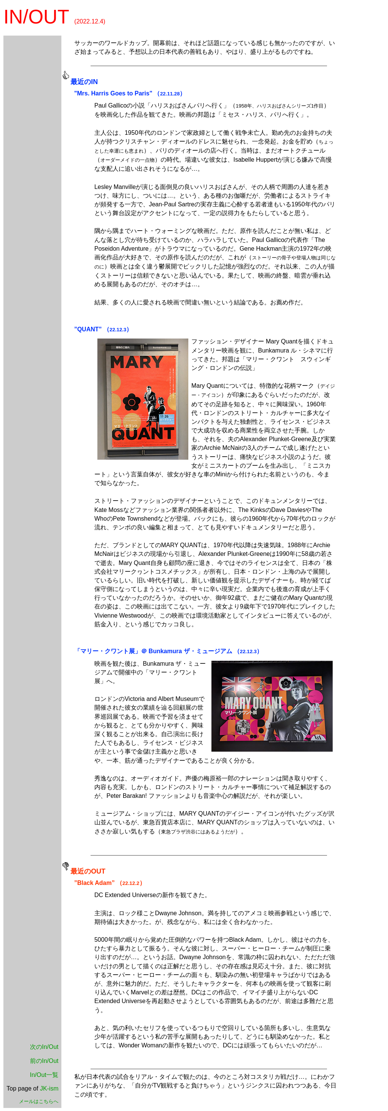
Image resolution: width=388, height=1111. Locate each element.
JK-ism (49, 1088)
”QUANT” (88, 329)
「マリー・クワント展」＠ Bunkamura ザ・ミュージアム (153, 651)
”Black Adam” (94, 883)
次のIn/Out (44, 1047)
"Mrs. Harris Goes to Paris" (113, 93)
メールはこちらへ (38, 1101)
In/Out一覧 (44, 1075)
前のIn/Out (44, 1061)
